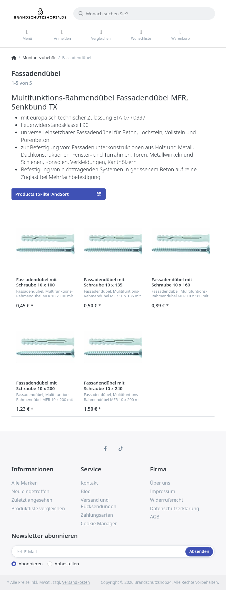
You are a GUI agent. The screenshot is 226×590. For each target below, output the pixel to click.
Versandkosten (76, 582)
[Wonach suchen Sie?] (144, 13)
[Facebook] (105, 448)
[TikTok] (120, 448)
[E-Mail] (97, 551)
